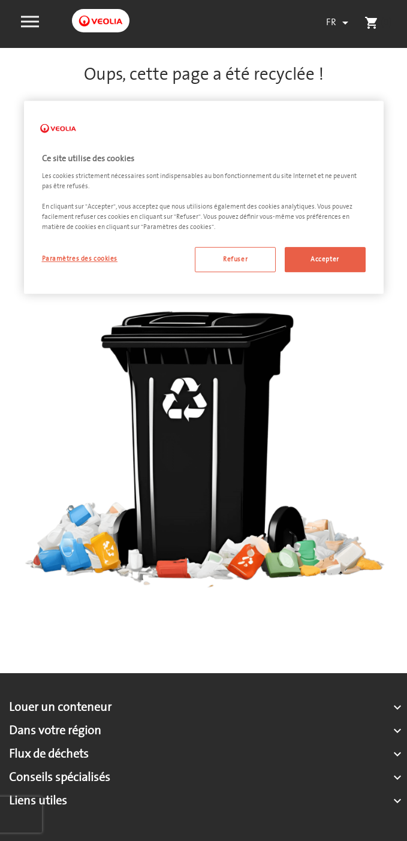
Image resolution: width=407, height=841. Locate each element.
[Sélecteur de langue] (339, 23)
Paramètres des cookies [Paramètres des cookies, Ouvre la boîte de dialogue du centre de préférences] (80, 259)
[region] (204, 197)
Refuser (235, 259)
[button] (30, 20)
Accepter (324, 259)
